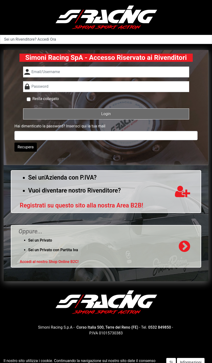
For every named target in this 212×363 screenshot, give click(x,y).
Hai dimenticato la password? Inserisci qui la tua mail (59, 126)
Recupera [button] (26, 147)
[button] (106, 113)
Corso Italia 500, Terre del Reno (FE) (107, 327)
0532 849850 (159, 327)
